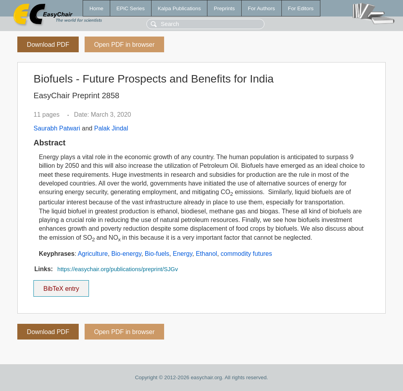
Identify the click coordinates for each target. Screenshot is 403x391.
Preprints (224, 8)
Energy (182, 253)
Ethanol (206, 253)
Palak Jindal (111, 128)
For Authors (261, 8)
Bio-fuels (157, 253)
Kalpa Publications (179, 8)
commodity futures (246, 253)
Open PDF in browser (124, 44)
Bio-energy (126, 253)
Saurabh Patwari (56, 128)
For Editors (301, 8)
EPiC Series (130, 8)
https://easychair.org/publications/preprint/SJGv (117, 269)
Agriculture (92, 253)
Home (96, 8)
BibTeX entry (61, 286)
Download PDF (48, 44)
